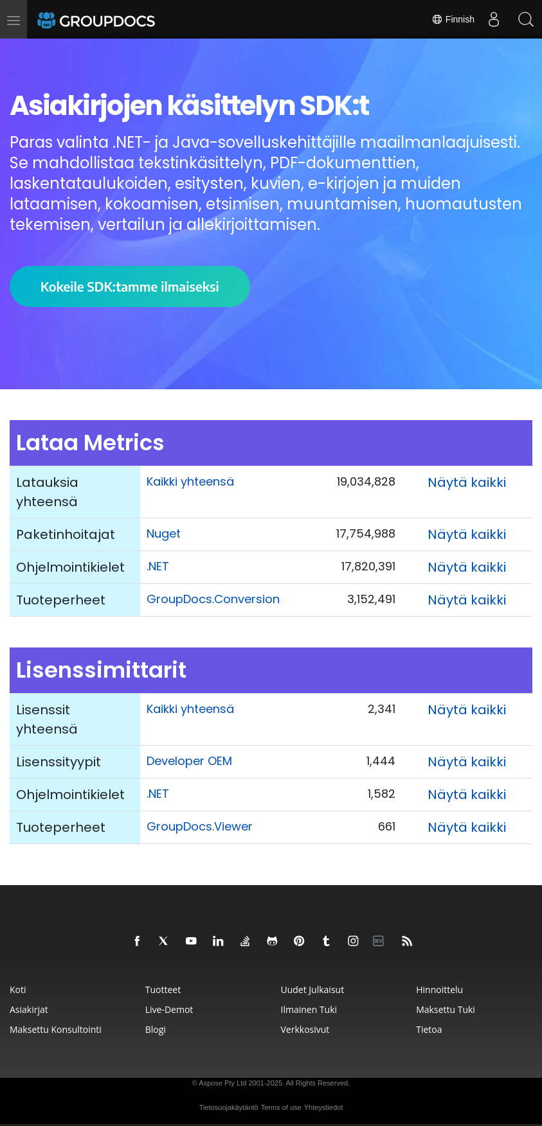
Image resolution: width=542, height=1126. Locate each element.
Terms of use (281, 1107)
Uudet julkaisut (313, 989)
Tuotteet (163, 989)
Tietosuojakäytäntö (228, 1107)
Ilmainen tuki (309, 1009)
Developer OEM (189, 761)
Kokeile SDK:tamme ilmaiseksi (130, 286)
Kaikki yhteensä (190, 481)
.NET (158, 566)
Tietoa (429, 1029)
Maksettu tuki (445, 1009)
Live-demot (169, 1009)
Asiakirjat (29, 1009)
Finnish (452, 19)
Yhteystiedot (323, 1107)
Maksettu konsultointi (56, 1029)
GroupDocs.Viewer (200, 826)
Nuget (164, 533)
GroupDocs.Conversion (213, 599)
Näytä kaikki (467, 482)
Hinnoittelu (439, 989)
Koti (18, 989)
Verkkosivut (305, 1029)
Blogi (155, 1029)
